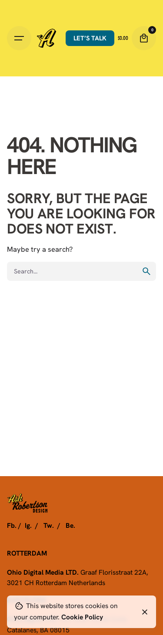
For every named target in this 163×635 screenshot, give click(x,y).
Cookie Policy (82, 616)
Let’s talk (89, 38)
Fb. (12, 525)
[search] (146, 271)
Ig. (28, 525)
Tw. (48, 525)
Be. (70, 525)
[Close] (144, 612)
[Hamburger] (19, 38)
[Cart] (144, 38)
